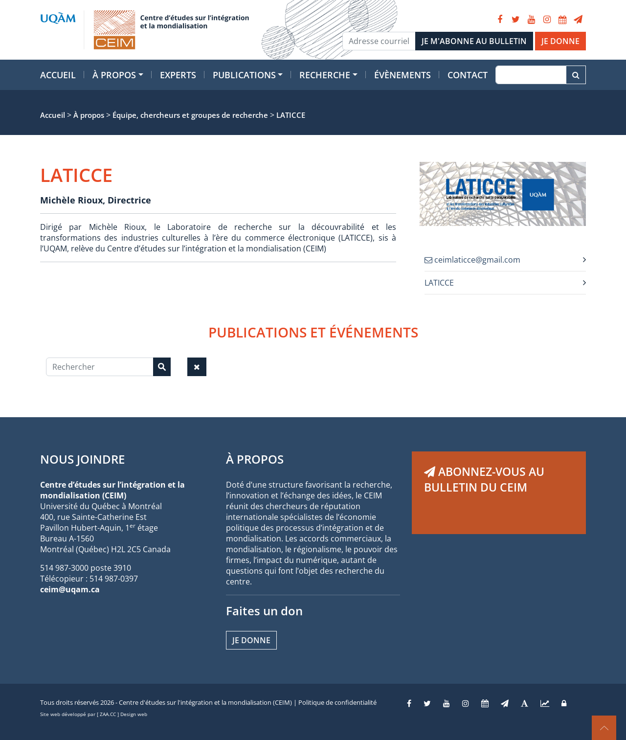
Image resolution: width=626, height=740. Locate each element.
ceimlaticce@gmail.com (472, 259)
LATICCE (439, 282)
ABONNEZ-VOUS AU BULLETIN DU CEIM (484, 479)
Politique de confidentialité (337, 702)
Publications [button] (244, 75)
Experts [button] (178, 75)
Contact (467, 75)
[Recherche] (530, 75)
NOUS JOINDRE (82, 459)
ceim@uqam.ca (70, 589)
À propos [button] (114, 75)
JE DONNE (560, 41)
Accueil (58, 75)
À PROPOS (255, 459)
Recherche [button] (324, 75)
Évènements (402, 75)
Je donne (251, 640)
